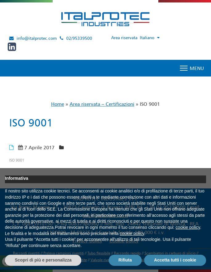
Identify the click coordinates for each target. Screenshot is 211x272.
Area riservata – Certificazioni (102, 104)
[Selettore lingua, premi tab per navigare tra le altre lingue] (151, 37)
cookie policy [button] (188, 227)
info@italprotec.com (37, 38)
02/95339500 (79, 38)
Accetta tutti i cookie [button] (175, 260)
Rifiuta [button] (125, 260)
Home (57, 104)
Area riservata (124, 37)
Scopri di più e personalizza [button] (43, 260)
